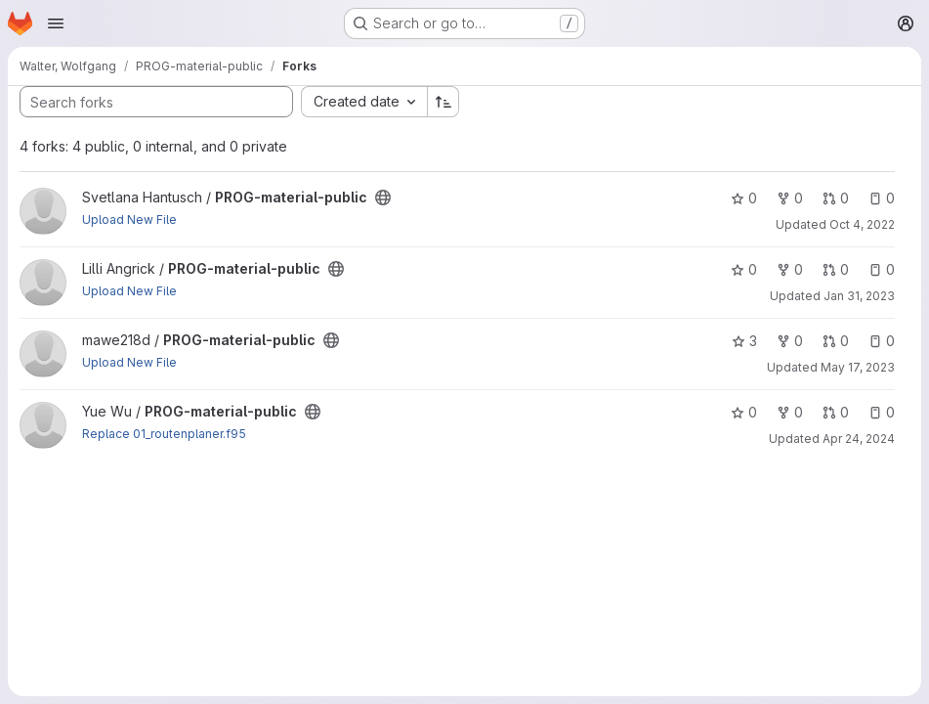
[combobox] (364, 101)
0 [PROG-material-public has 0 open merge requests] (836, 198)
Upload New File (129, 219)
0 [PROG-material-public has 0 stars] (744, 198)
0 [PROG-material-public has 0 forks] (790, 198)
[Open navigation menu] (55, 23)
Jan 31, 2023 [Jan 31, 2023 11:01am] (859, 295)
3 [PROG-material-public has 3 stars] (744, 340)
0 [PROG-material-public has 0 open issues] (881, 198)
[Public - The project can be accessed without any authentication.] (383, 197)
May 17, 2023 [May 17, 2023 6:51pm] (858, 367)
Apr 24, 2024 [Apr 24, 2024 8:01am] (859, 438)
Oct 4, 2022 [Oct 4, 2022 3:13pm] (862, 224)
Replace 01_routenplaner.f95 (164, 433)
